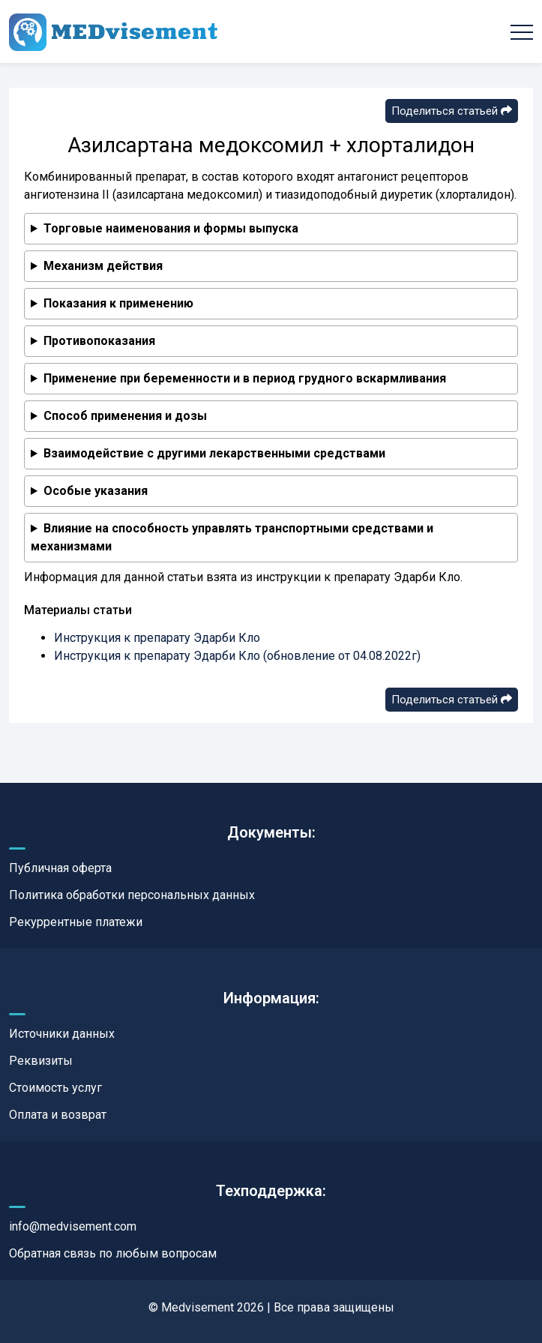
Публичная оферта (60, 868)
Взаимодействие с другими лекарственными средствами (214, 453)
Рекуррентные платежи (75, 922)
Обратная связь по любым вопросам (113, 1253)
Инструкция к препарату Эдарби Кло (157, 638)
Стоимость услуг (55, 1088)
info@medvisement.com (72, 1226)
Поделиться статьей (451, 111)
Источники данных (62, 1034)
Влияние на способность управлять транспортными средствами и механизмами (232, 537)
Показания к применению (118, 303)
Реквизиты (41, 1061)
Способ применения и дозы (125, 416)
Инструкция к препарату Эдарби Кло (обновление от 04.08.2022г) (237, 656)
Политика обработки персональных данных (132, 895)
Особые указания (95, 491)
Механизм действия (103, 266)
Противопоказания (99, 341)
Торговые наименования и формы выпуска (170, 228)
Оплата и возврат (57, 1115)
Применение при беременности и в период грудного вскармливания (244, 378)
